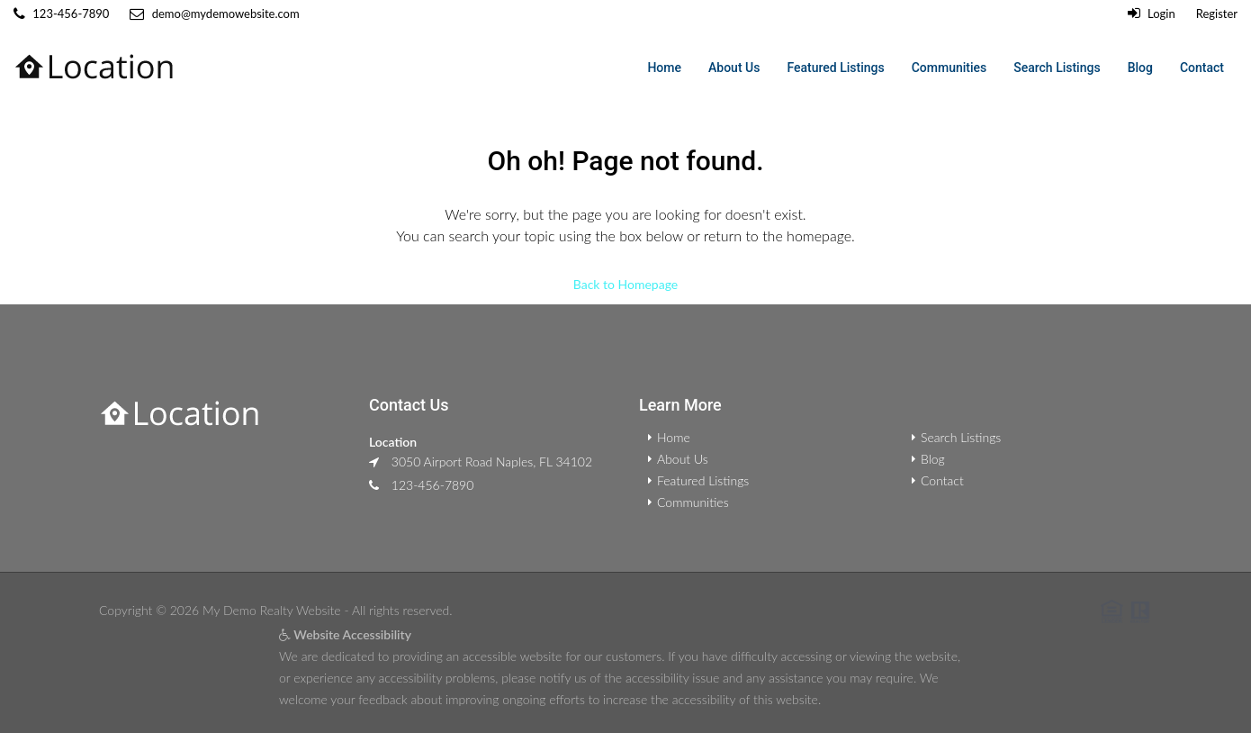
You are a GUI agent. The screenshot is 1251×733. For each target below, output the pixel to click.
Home (664, 67)
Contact (1202, 67)
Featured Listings (835, 67)
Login (1151, 13)
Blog (1140, 67)
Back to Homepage (625, 284)
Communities (949, 67)
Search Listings (1056, 67)
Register (1217, 13)
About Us (734, 67)
